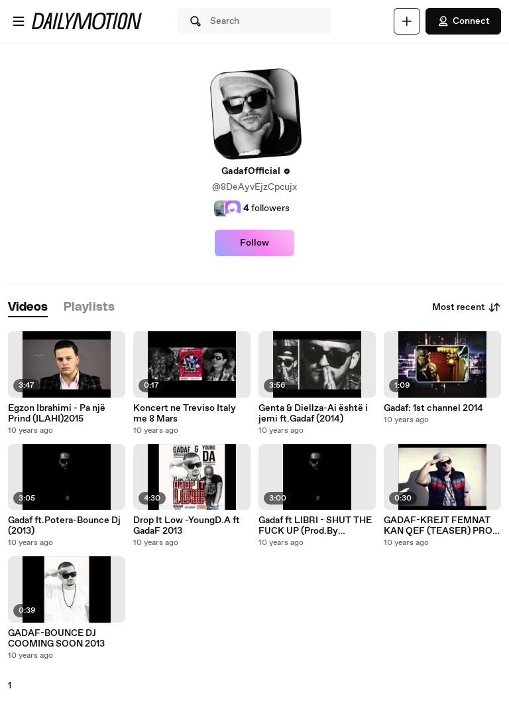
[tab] (28, 307)
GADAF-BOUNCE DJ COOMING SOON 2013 (56, 638)
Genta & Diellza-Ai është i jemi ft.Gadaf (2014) (313, 413)
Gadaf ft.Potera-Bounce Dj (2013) (64, 525)
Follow (254, 243)
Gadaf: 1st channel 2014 (433, 408)
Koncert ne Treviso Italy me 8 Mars (184, 413)
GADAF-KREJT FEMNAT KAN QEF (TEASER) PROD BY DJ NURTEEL (441, 525)
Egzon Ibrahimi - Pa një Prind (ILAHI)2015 (56, 413)
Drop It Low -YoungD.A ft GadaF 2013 (186, 525)
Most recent (466, 307)
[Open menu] (18, 21)
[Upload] (407, 21)
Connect (463, 21)
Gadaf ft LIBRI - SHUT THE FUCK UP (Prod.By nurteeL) (315, 525)
